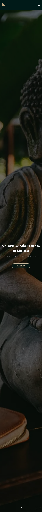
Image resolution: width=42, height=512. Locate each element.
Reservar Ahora (21, 266)
